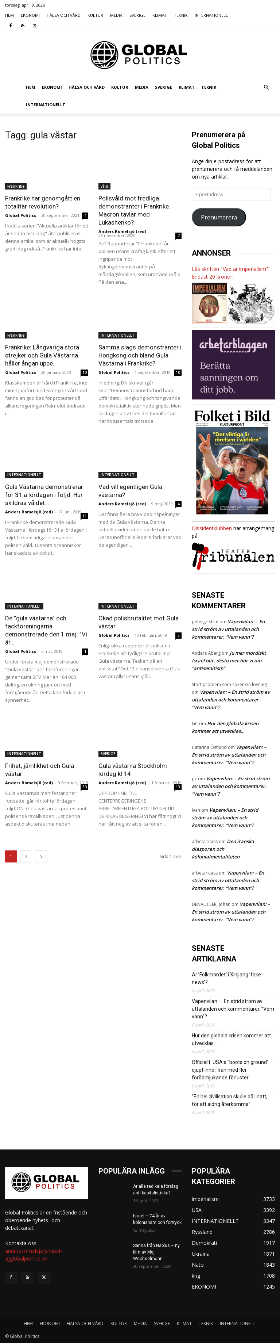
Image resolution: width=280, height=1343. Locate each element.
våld (104, 186)
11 (84, 516)
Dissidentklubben (212, 528)
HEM (9, 15)
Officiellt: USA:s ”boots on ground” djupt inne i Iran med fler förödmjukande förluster (230, 1069)
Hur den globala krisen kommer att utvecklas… (231, 1039)
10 (84, 372)
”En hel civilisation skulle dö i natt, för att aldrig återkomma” (229, 1100)
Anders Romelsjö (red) (122, 231)
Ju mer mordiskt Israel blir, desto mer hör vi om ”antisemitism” (229, 661)
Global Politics (20, 215)
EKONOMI (30, 15)
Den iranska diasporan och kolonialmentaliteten (223, 849)
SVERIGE (137, 15)
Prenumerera (219, 217)
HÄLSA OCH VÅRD (64, 15)
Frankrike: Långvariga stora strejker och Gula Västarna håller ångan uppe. (42, 355)
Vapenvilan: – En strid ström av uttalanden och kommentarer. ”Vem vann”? (228, 629)
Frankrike (15, 186)
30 (84, 786)
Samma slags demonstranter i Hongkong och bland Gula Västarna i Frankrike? (140, 355)
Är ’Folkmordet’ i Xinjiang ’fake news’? (226, 978)
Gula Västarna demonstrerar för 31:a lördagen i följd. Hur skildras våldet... (44, 494)
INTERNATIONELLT (212, 15)
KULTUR (95, 15)
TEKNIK (181, 15)
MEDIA (116, 15)
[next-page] (41, 856)
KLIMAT (159, 15)
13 (178, 786)
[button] (266, 87)
